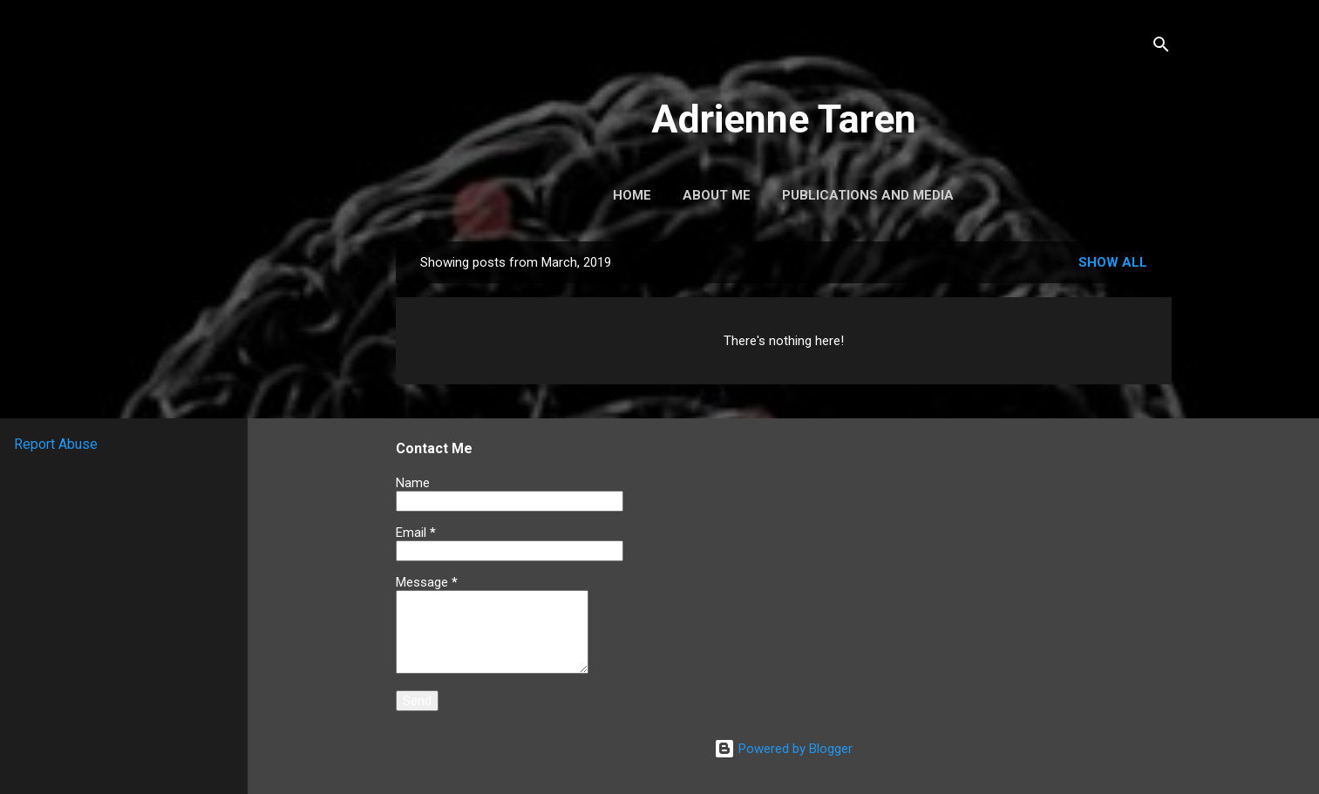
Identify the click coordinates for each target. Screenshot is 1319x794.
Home (632, 195)
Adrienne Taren (783, 119)
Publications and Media (868, 195)
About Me (717, 195)
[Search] (1161, 47)
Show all (1112, 262)
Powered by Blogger (783, 749)
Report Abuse (56, 444)
